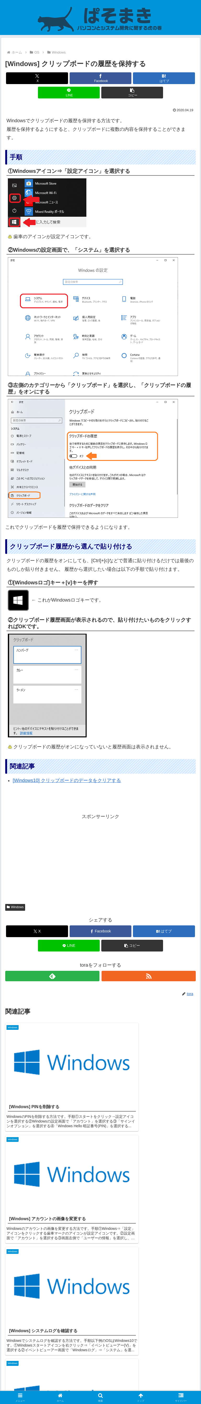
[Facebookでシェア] (101, 78)
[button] (132, 92)
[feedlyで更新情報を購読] (52, 976)
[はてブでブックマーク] (164, 78)
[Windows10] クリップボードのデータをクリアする (67, 780)
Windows (15, 907)
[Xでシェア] (37, 78)
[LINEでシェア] (69, 92)
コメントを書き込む (100, 1336)
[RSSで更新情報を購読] (149, 976)
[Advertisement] (100, 857)
